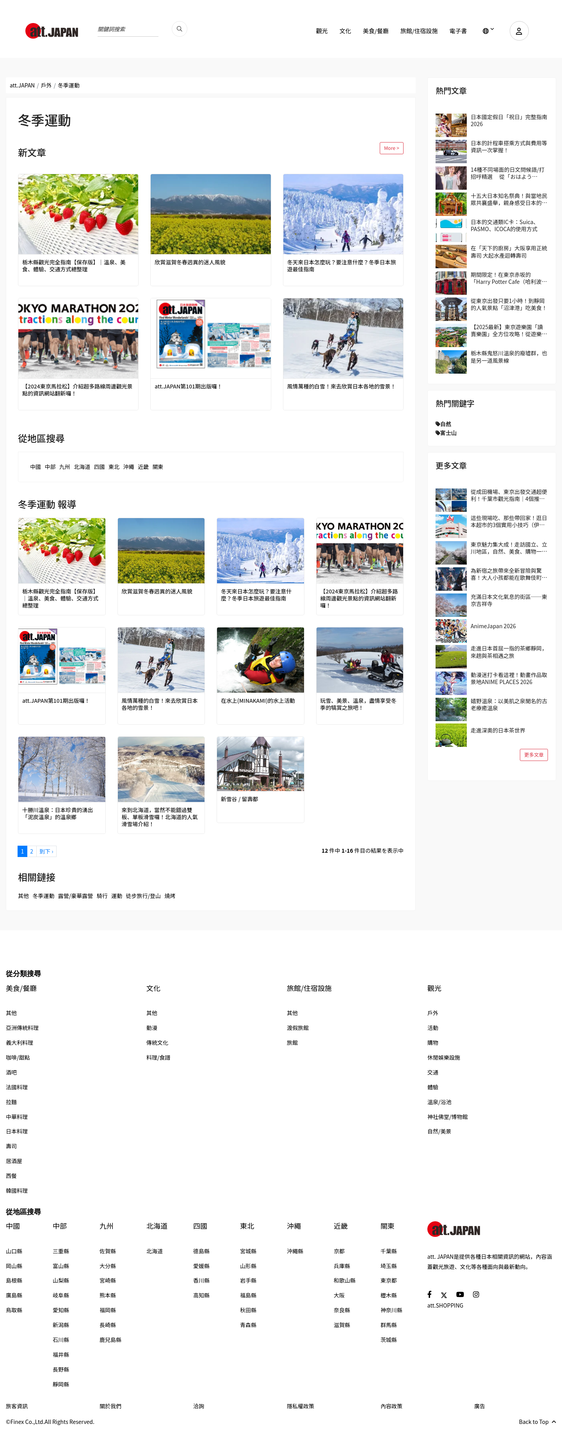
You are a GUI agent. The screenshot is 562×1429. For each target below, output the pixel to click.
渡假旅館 (298, 1028)
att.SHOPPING (445, 1305)
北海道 (82, 466)
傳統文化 (157, 1042)
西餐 (11, 1176)
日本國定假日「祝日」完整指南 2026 (509, 120)
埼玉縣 (389, 1266)
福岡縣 (108, 1310)
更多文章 (534, 754)
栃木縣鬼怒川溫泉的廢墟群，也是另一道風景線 (509, 356)
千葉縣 (389, 1251)
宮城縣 (248, 1251)
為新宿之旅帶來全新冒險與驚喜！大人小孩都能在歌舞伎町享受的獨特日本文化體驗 (509, 574)
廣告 (479, 1406)
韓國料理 (17, 1190)
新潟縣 (61, 1325)
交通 (432, 1072)
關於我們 (110, 1406)
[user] (519, 31)
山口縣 (14, 1251)
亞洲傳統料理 (22, 1028)
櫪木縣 (389, 1295)
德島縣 (201, 1251)
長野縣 (61, 1369)
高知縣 (201, 1295)
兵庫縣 (342, 1266)
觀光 (321, 31)
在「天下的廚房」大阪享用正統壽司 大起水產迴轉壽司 (509, 251)
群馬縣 (389, 1325)
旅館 (292, 1042)
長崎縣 (108, 1325)
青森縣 (248, 1325)
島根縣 (14, 1280)
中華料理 (17, 1117)
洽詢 (198, 1406)
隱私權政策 (300, 1406)
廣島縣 (14, 1295)
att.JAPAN (22, 85)
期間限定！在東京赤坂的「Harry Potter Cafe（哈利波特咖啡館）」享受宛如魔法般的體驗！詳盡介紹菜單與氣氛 (509, 278)
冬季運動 (43, 896)
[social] (429, 1294)
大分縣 (108, 1266)
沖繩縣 (295, 1251)
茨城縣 (389, 1339)
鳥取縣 (14, 1310)
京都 (339, 1251)
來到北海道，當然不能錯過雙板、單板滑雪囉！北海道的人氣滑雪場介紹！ (160, 817)
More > (391, 147)
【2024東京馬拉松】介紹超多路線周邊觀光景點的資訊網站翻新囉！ (77, 390)
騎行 (102, 896)
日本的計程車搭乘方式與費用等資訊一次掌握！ (509, 146)
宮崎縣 (108, 1280)
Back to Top (537, 1421)
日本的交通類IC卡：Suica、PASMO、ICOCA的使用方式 (505, 225)
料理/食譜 (158, 1057)
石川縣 (61, 1339)
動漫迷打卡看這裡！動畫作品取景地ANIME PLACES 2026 (509, 678)
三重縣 (61, 1251)
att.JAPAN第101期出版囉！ (188, 386)
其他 (23, 896)
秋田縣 (248, 1310)
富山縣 (61, 1266)
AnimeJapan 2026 (493, 625)
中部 (49, 466)
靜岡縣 (61, 1384)
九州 (64, 466)
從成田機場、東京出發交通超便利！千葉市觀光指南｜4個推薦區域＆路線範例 (509, 495)
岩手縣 (248, 1280)
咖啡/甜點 (18, 1057)
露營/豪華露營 (75, 896)
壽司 (11, 1146)
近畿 (143, 466)
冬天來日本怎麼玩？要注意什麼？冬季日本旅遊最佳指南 (342, 265)
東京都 (389, 1280)
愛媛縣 (201, 1266)
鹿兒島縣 (110, 1339)
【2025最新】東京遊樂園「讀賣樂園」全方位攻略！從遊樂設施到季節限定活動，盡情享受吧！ (509, 330)
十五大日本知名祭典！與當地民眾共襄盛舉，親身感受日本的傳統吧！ (509, 199)
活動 (432, 1028)
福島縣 (248, 1295)
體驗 (432, 1087)
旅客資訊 (17, 1406)
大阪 (339, 1295)
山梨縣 (61, 1280)
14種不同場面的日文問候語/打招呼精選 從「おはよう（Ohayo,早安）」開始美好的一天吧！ (508, 173)
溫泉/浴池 (439, 1102)
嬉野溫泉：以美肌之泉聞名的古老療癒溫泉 (509, 704)
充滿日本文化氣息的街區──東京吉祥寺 (509, 600)
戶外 (46, 85)
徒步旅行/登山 (143, 896)
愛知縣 (61, 1310)
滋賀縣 (342, 1325)
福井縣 (61, 1354)
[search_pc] (179, 29)
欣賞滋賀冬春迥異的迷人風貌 (190, 261)
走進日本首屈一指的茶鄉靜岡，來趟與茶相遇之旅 (509, 652)
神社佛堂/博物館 (447, 1117)
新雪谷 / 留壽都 (239, 798)
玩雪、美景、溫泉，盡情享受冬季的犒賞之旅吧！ (358, 704)
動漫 (151, 1028)
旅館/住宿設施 (419, 31)
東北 (113, 466)
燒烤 (170, 896)
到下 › (46, 851)
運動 (116, 896)
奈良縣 (342, 1310)
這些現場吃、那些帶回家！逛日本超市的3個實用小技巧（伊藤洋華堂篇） (509, 521)
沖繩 (128, 466)
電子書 (458, 31)
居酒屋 (14, 1161)
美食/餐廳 (375, 31)
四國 (99, 466)
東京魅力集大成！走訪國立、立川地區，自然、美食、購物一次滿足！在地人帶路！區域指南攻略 (509, 548)
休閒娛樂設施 (443, 1057)
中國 (35, 466)
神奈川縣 (391, 1310)
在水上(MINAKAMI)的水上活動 (258, 700)
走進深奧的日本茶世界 (498, 730)
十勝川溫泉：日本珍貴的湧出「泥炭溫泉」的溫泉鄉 (57, 813)
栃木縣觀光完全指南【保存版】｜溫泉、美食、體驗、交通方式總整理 (74, 265)
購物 (432, 1042)
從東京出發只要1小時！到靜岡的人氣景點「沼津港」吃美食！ (509, 304)
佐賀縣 (108, 1251)
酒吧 (11, 1072)
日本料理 (17, 1131)
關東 (157, 466)
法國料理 (17, 1087)
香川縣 (201, 1280)
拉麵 (11, 1102)
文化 (345, 31)
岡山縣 (14, 1266)
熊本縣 (108, 1295)
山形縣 (248, 1266)
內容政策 (391, 1406)
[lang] (488, 30)
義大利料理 (19, 1042)
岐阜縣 (61, 1295)
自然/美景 (439, 1131)
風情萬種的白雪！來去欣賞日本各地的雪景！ (342, 386)
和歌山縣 (345, 1280)
